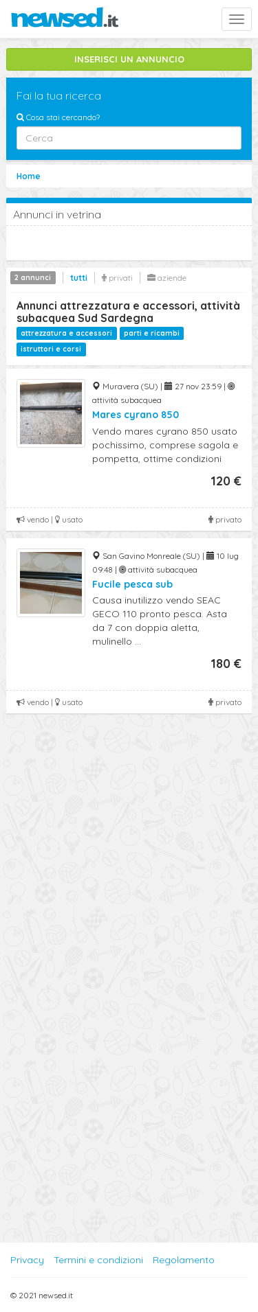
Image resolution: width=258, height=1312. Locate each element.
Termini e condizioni (98, 1260)
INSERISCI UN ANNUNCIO (129, 59)
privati (117, 278)
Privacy (27, 1260)
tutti (78, 278)
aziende (166, 278)
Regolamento (184, 1260)
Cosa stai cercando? (58, 117)
